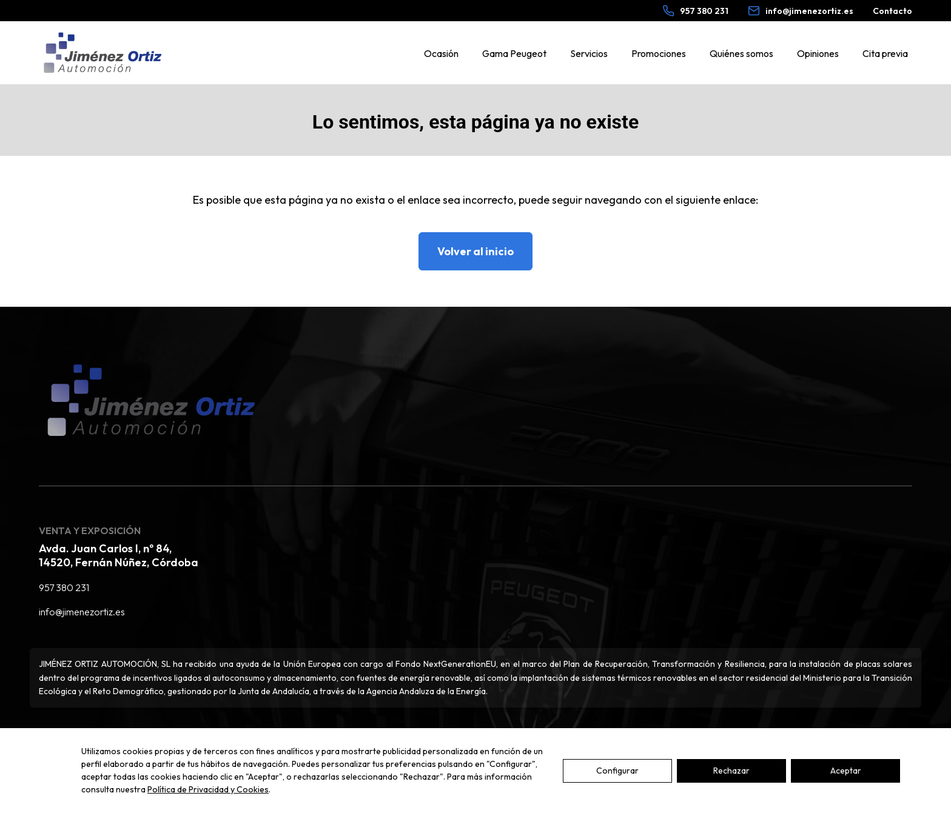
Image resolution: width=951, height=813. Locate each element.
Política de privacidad (147, 738)
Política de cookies (249, 738)
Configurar (617, 796)
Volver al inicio (475, 251)
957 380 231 (64, 587)
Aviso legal (61, 738)
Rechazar (731, 796)
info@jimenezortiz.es (82, 612)
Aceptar (845, 796)
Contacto (892, 10)
